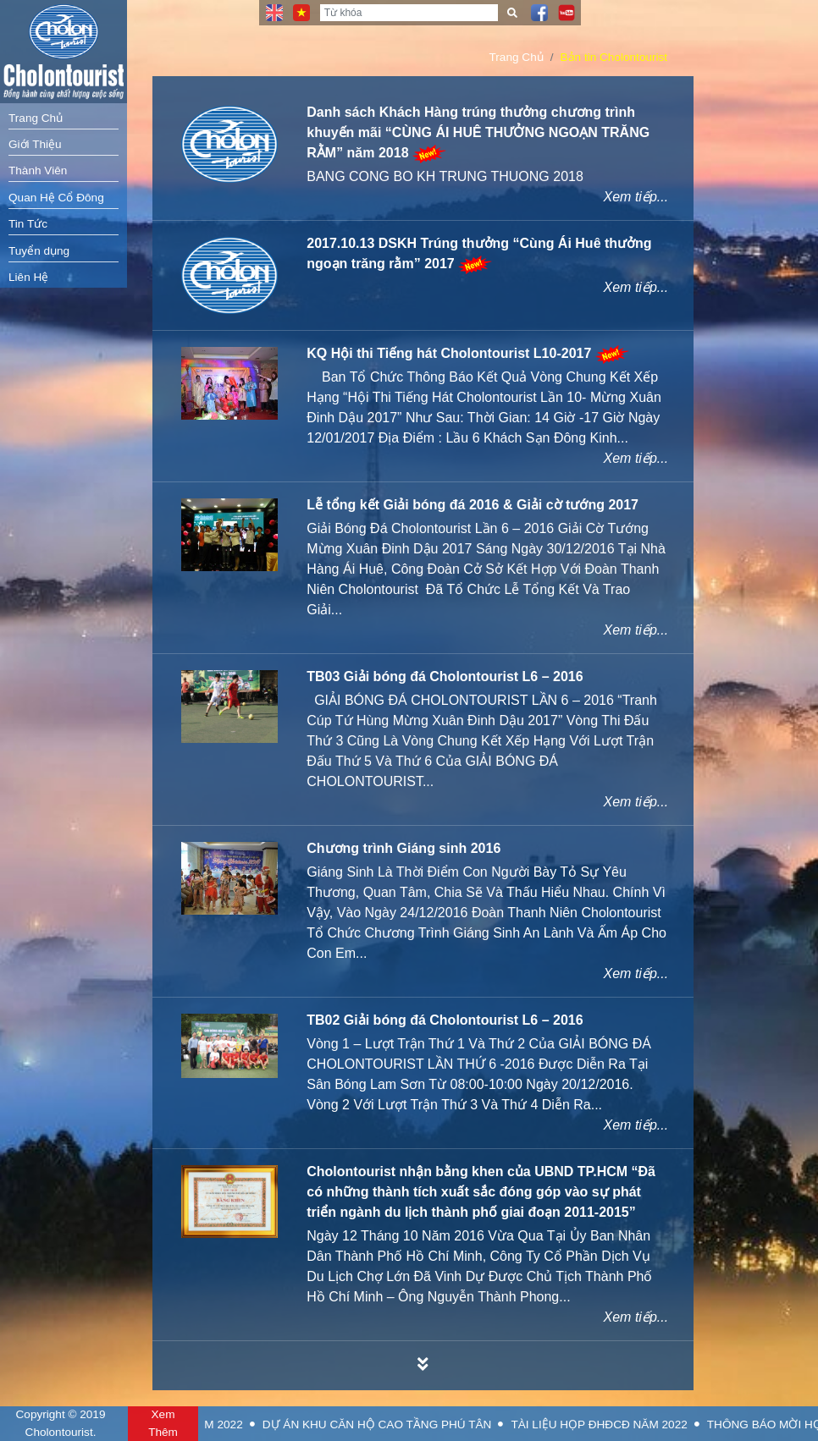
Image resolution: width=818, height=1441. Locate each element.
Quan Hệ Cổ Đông (56, 197)
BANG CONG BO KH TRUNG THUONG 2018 (445, 176)
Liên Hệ (28, 277)
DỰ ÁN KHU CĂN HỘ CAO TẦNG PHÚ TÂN (430, 1424)
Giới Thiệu (35, 144)
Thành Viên (37, 170)
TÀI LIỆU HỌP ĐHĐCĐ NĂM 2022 (653, 1424)
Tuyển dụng (38, 251)
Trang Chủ (35, 118)
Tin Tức (27, 223)
